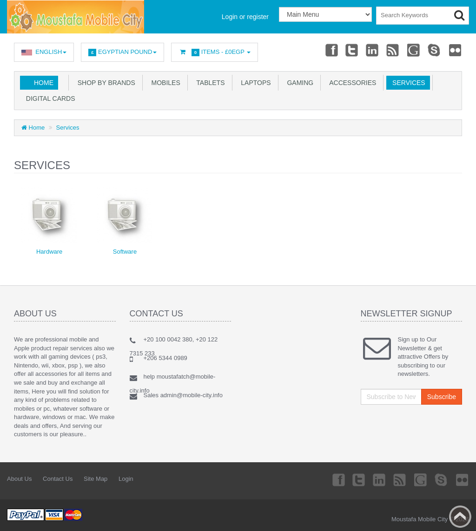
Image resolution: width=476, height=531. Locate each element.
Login (126, 478)
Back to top (460, 516)
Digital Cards (48, 98)
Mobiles (164, 82)
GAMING (299, 82)
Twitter (352, 50)
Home (43, 82)
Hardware (49, 251)
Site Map (95, 478)
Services (407, 82)
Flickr (456, 50)
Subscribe (441, 396)
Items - (214, 52)
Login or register (245, 16)
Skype (435, 50)
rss (393, 50)
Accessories (351, 82)
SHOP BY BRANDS (104, 82)
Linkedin (373, 50)
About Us (19, 478)
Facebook (331, 50)
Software (125, 251)
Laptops (254, 82)
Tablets (209, 82)
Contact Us (58, 478)
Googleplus (414, 50)
